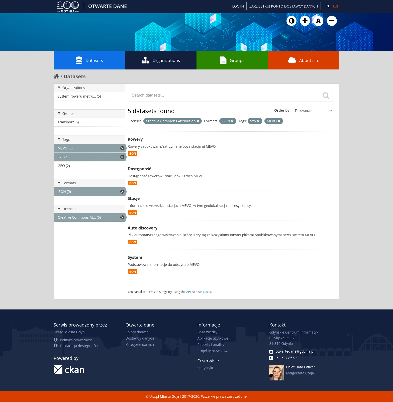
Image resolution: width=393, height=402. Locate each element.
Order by (281, 110)
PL (328, 6)
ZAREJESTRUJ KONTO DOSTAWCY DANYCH (283, 6)
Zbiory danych (137, 332)
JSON (132, 153)
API (188, 292)
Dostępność (139, 169)
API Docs (204, 292)
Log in (238, 6)
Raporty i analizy (211, 344)
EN (335, 6)
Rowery (135, 139)
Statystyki (205, 367)
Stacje (134, 198)
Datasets (89, 60)
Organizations (161, 60)
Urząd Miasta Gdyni (69, 332)
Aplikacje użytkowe (213, 338)
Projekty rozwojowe (214, 350)
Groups (232, 60)
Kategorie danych (140, 344)
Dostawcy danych (140, 338)
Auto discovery (143, 228)
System (135, 257)
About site (303, 60)
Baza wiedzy (207, 332)
